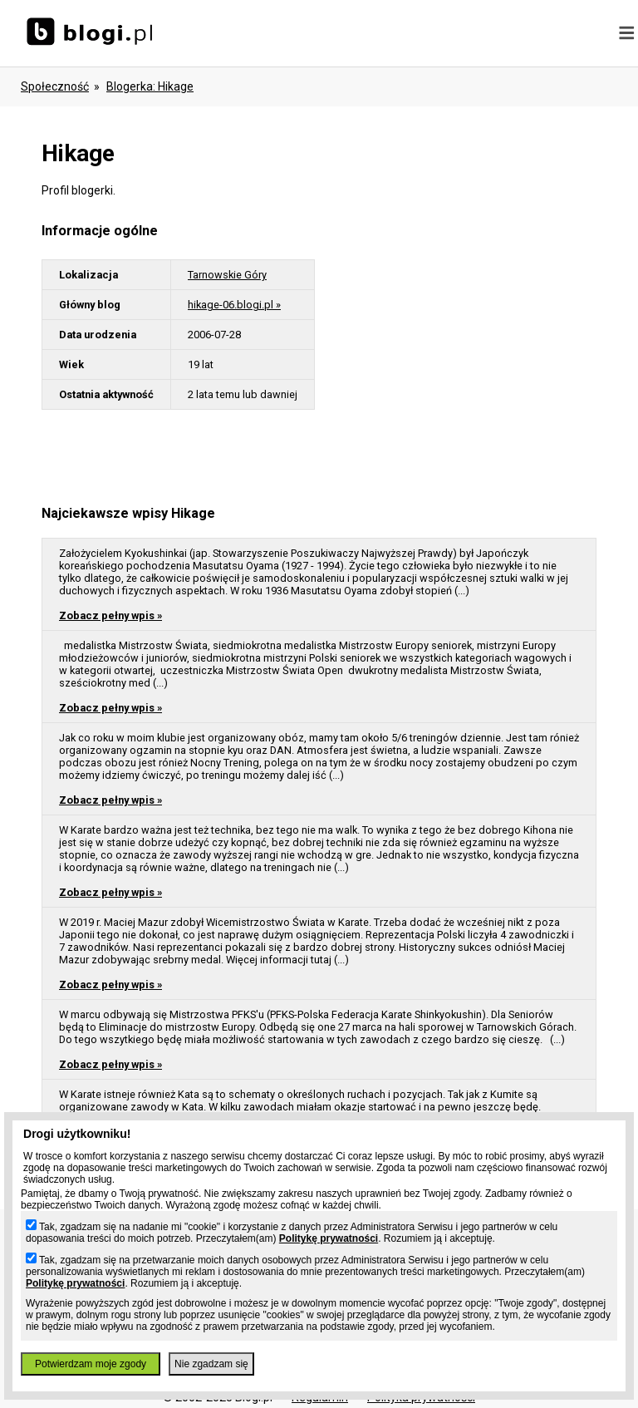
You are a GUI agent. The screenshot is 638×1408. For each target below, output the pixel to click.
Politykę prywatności (328, 1238)
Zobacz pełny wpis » (110, 615)
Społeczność (55, 86)
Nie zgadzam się (211, 1364)
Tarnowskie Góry (227, 274)
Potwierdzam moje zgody (90, 1364)
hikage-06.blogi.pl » (234, 304)
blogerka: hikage (150, 86)
